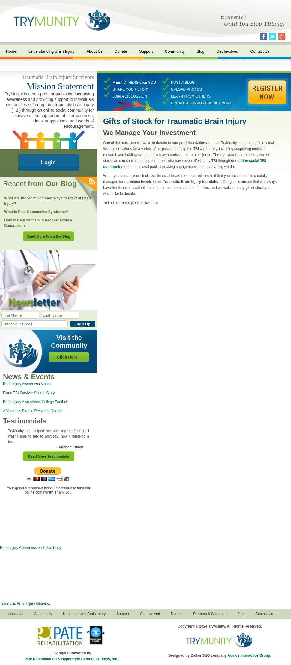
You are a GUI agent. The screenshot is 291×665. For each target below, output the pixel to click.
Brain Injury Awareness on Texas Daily (30, 548)
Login (48, 163)
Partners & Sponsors (209, 614)
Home (11, 51)
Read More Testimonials (48, 456)
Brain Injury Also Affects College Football (35, 402)
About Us (95, 51)
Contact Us (259, 51)
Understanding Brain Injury (51, 51)
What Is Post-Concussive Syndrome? (36, 212)
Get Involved (227, 51)
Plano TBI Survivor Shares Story (29, 393)
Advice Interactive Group (249, 655)
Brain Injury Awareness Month (27, 384)
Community (175, 51)
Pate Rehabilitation (40, 659)
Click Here (67, 357)
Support (146, 51)
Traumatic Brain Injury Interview (25, 604)
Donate (121, 51)
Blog (200, 51)
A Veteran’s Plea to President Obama (32, 411)
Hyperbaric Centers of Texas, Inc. (90, 659)
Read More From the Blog (48, 236)
